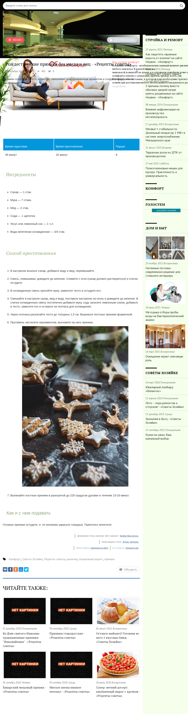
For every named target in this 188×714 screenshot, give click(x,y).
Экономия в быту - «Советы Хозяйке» (163, 420)
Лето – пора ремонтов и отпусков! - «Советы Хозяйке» (165, 405)
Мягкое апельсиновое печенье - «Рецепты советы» (69, 689)
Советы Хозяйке (32, 559)
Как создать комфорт (14, 49)
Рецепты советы (54, 559)
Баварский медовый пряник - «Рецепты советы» (24, 689)
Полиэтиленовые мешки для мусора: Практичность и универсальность (164, 172)
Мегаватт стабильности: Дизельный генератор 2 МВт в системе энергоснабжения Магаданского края (165, 134)
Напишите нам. (132, 548)
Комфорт (15, 559)
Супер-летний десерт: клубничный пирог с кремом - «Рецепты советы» (118, 691)
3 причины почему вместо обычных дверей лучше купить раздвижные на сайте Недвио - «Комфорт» (164, 91)
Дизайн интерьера (39, 49)
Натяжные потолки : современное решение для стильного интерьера (163, 271)
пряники (109, 559)
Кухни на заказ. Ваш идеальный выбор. (158, 436)
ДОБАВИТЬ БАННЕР (166, 210)
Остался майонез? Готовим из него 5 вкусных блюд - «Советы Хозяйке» (117, 637)
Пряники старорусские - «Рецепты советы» (67, 635)
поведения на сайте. (99, 548)
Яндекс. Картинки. (131, 542)
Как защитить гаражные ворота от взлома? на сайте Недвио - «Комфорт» (164, 58)
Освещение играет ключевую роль (164, 358)
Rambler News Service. (129, 536)
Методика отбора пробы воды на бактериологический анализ (165, 316)
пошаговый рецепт (91, 559)
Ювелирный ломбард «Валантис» (159, 389)
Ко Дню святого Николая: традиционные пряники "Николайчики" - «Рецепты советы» (22, 639)
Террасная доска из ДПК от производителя (164, 154)
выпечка (72, 559)
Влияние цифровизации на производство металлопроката (163, 113)
